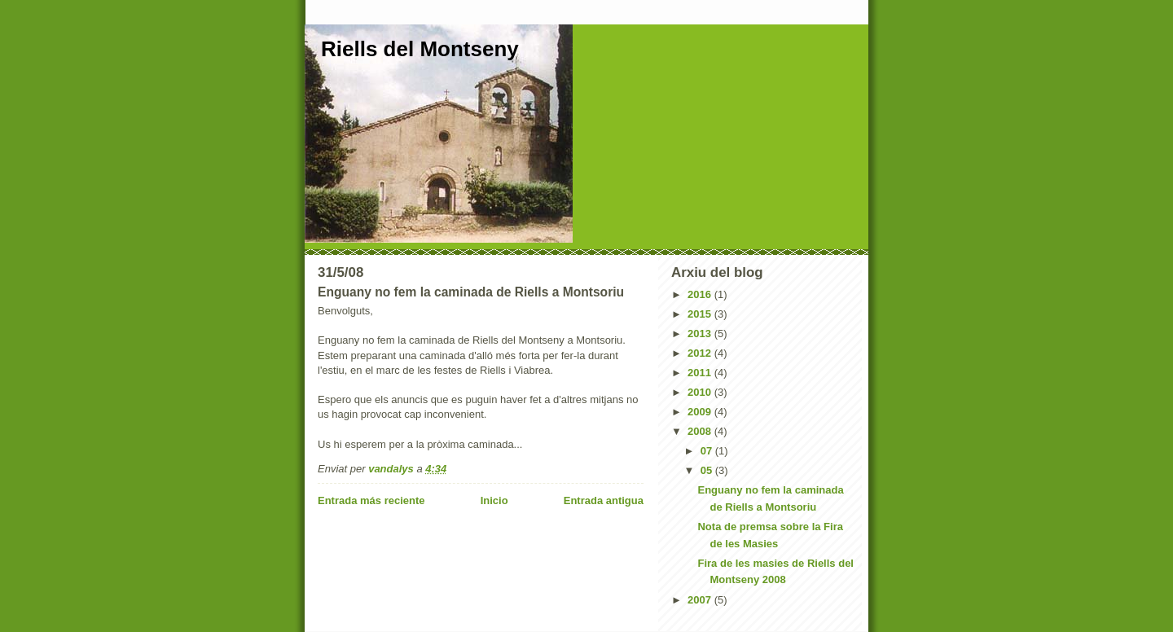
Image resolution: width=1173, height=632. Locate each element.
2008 (701, 431)
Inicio (494, 500)
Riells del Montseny (420, 49)
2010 (701, 392)
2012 (701, 353)
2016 (701, 294)
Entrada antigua (604, 500)
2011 (701, 372)
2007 (701, 600)
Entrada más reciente (371, 500)
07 (708, 451)
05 (708, 470)
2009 (701, 412)
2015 (701, 314)
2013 (701, 333)
